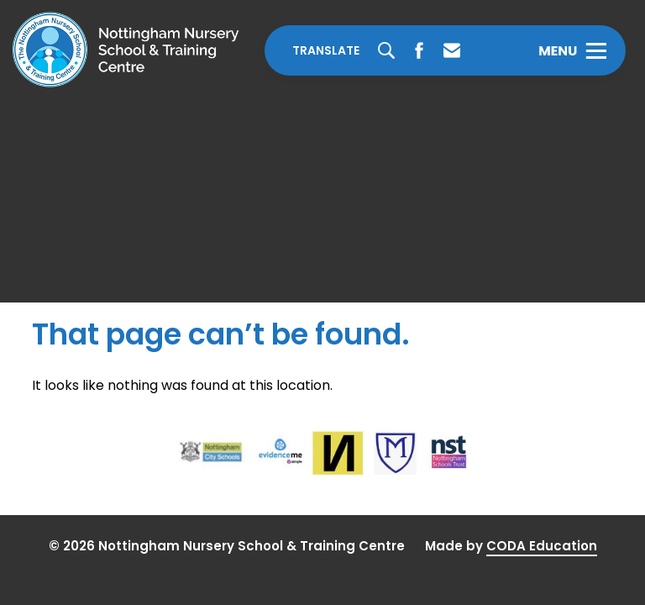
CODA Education (541, 546)
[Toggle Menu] (572, 50)
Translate (325, 50)
